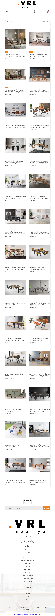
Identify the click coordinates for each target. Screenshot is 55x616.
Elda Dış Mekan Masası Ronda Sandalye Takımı (15, 304)
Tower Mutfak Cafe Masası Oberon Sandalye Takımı (14, 162)
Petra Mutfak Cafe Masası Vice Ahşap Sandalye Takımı (39, 304)
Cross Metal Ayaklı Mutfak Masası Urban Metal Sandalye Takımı (15, 482)
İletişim (27, 566)
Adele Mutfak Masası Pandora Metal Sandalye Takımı (39, 410)
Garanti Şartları (27, 581)
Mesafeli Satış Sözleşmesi (27, 573)
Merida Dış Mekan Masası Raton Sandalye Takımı (37, 268)
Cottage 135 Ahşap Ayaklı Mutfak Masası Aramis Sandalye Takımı (38, 482)
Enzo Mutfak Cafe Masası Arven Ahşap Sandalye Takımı (15, 233)
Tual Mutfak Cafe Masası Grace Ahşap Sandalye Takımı (39, 197)
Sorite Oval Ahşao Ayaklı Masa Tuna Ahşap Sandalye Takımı (39, 375)
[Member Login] (34, 11)
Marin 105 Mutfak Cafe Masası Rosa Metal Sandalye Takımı (15, 268)
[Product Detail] (15, 52)
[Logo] (27, 4)
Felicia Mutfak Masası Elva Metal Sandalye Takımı (38, 55)
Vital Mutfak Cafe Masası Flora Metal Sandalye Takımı (15, 197)
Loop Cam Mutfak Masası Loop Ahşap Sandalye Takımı (39, 446)
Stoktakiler (9, 21)
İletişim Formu (27, 558)
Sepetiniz (27, 599)
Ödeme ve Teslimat (27, 575)
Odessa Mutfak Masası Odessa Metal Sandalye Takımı (15, 55)
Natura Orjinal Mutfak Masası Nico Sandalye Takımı (39, 339)
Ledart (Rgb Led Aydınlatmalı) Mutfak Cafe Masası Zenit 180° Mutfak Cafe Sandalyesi (15, 127)
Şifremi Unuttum (27, 555)
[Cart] (48, 11)
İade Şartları (27, 584)
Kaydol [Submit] (47, 508)
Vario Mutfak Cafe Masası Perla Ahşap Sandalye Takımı (39, 233)
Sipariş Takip (27, 593)
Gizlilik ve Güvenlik (27, 578)
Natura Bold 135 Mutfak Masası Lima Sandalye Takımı (14, 339)
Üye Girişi (27, 552)
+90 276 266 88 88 (27, 537)
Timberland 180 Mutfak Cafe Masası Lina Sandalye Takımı (38, 162)
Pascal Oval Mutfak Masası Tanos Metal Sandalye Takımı (14, 91)
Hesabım (27, 591)
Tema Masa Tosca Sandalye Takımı (14, 375)
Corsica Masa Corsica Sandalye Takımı (12, 446)
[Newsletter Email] (24, 508)
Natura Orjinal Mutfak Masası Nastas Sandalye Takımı (39, 126)
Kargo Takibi (27, 563)
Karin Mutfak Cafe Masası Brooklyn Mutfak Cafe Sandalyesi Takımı (13, 411)
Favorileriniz (27, 596)
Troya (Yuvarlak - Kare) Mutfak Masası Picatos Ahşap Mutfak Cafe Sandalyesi (39, 91)
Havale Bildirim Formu (27, 560)
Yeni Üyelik (27, 549)
